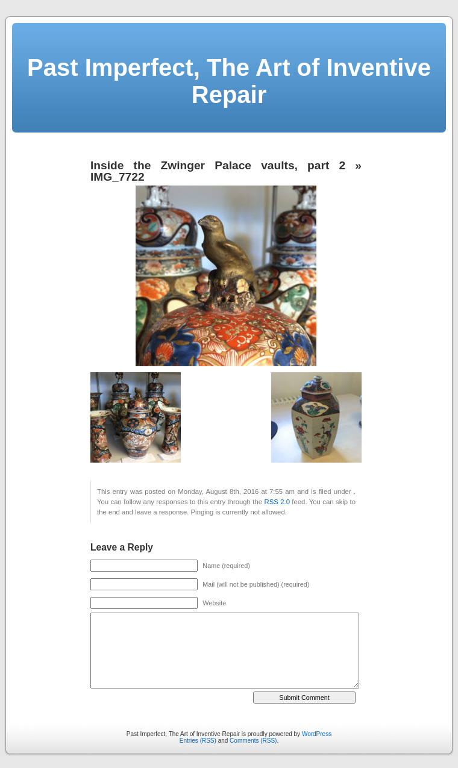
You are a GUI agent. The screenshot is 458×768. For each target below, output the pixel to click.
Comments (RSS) (253, 740)
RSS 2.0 (276, 501)
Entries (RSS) (198, 740)
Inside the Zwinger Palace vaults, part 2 (217, 165)
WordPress (316, 734)
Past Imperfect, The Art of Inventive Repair (229, 81)
